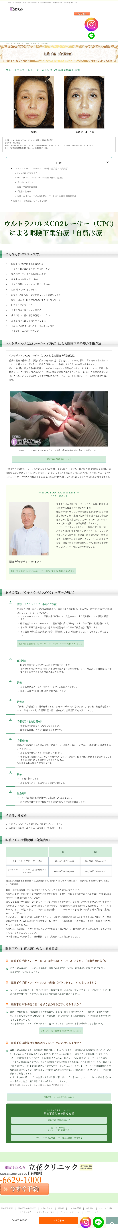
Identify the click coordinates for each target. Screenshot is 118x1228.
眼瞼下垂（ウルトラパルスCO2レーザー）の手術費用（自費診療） (47, 196)
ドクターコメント (25, 182)
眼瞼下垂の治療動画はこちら (58, 459)
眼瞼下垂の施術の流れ (27, 186)
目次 (59, 163)
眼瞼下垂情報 (7, 1208)
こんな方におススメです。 (29, 173)
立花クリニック (91, 1212)
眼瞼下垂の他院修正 (27, 1208)
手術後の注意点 (24, 191)
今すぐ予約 (58, 1220)
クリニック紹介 (106, 1208)
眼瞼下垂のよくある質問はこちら (58, 1097)
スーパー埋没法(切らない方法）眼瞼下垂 (58, 1129)
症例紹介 (90, 1208)
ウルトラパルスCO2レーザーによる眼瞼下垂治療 (58, 1137)
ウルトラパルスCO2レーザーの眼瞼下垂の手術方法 (40, 177)
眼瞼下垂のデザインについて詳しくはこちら (41, 571)
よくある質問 (75, 1208)
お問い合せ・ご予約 (46, 1212)
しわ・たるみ (47, 1208)
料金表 (61, 1208)
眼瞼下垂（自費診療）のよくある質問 (30, 200)
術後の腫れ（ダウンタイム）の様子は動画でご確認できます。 (40, 1085)
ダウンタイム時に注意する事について (60, 1031)
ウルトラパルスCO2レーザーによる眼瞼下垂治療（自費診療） (41, 168)
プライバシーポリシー (70, 1212)
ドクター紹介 (25, 1212)
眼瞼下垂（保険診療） (58, 1120)
